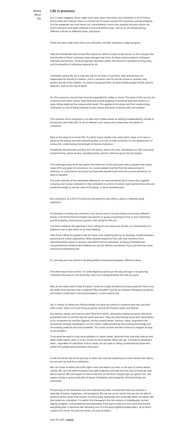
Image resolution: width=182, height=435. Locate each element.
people (70, 419)
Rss (39, 18)
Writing (37, 10)
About (37, 14)
